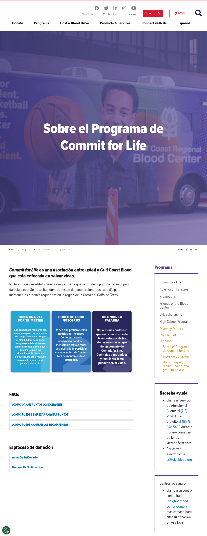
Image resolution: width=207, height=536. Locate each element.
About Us (87, 14)
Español (184, 24)
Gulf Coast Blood (30, 9)
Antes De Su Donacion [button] (26, 458)
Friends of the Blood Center (174, 305)
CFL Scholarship (171, 314)
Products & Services (115, 24)
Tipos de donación (176, 356)
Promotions (168, 296)
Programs (41, 24)
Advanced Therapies (174, 289)
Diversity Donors (171, 328)
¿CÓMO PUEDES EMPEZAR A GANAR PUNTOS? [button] (41, 415)
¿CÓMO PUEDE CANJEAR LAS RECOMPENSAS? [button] (41, 425)
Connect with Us (154, 24)
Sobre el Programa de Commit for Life (176, 349)
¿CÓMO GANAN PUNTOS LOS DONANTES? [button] (38, 405)
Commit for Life (170, 282)
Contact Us (110, 14)
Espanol (166, 341)
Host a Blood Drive (74, 24)
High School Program (174, 321)
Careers (131, 14)
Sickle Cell (168, 335)
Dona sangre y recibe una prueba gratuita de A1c (176, 366)
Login (179, 13)
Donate (17, 24)
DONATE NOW (152, 13)
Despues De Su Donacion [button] (27, 468)
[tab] (71, 405)
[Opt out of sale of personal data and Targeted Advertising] (6, 530)
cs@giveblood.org (179, 459)
